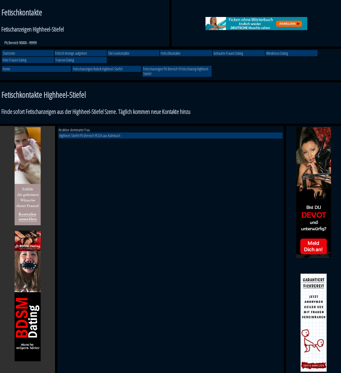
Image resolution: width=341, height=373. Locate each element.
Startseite (9, 53)
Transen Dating (64, 60)
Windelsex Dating (277, 53)
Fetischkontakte (171, 53)
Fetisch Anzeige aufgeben (71, 53)
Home (6, 68)
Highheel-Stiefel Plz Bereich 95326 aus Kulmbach (89, 135)
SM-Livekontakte (118, 53)
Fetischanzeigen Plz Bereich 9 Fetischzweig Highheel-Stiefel (176, 71)
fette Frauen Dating (14, 60)
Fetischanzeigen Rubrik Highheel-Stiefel (97, 68)
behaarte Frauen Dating (228, 53)
